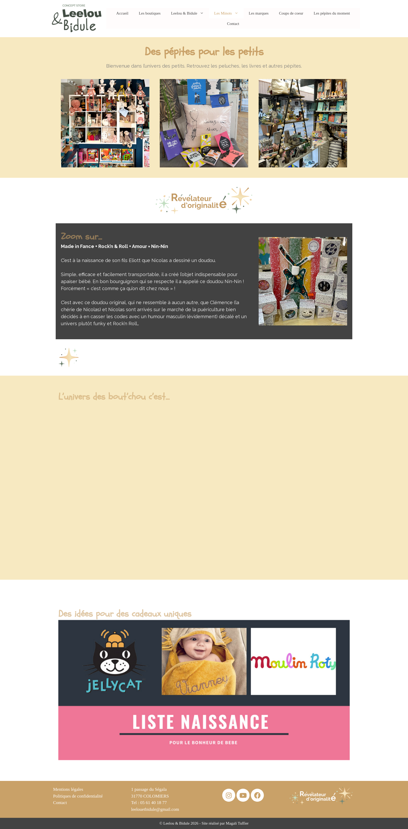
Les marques (259, 13)
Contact (233, 24)
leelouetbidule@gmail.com (155, 809)
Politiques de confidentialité (78, 796)
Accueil (122, 13)
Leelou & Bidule (190, 13)
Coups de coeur (291, 13)
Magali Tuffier (237, 823)
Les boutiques (150, 13)
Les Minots (229, 13)
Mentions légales (68, 789)
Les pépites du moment (332, 13)
